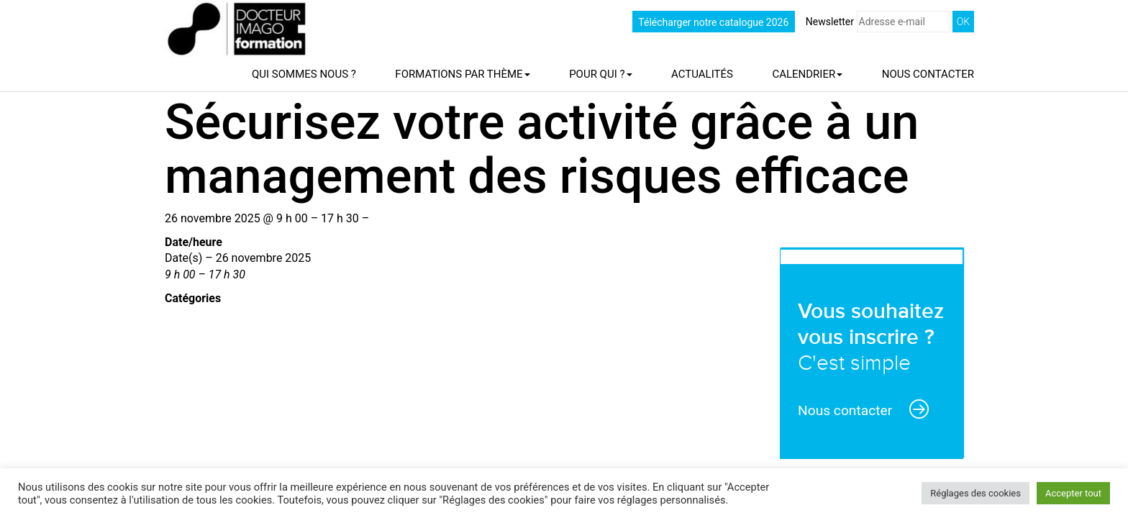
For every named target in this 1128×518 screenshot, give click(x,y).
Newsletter (878, 21)
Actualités (702, 74)
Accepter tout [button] (1073, 493)
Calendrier (807, 74)
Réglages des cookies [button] (975, 493)
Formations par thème (462, 74)
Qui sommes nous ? (304, 74)
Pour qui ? (600, 74)
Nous (928, 74)
